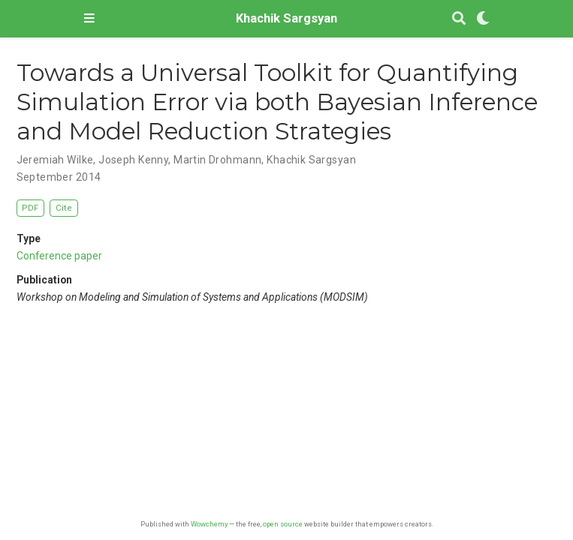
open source (283, 524)
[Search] (459, 19)
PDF (30, 208)
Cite (64, 208)
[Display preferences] (483, 19)
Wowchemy (209, 524)
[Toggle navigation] (89, 19)
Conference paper (59, 256)
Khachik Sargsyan (286, 18)
